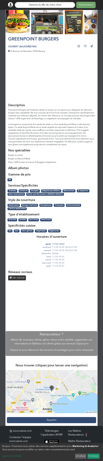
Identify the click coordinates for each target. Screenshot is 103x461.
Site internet (17, 278)
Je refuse (80, 456)
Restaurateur (86, 5)
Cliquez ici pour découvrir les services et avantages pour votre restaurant (51, 350)
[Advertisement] (51, 79)
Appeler (51, 420)
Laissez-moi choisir (11, 456)
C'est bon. (93, 456)
